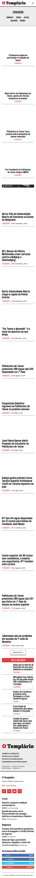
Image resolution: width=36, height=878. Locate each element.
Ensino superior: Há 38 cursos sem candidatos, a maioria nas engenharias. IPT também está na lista (17, 560)
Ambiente (10, 17)
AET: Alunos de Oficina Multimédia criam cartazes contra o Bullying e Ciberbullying (16, 255)
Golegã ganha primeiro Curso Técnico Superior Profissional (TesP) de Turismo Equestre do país (18, 482)
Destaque (17, 672)
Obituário (14, 20)
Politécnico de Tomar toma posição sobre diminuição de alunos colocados (18, 134)
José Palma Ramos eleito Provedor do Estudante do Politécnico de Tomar (15, 443)
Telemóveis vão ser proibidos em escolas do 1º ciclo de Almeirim (17, 638)
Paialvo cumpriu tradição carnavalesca (14, 804)
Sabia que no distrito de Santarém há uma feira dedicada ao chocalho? (23, 667)
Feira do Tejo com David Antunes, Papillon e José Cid (16, 841)
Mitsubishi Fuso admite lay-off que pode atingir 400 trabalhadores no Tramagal (23, 680)
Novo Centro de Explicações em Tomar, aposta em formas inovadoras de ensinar (18, 96)
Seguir (31, 859)
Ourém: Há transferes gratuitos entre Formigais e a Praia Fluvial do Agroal (22, 695)
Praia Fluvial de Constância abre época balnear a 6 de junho (23, 708)
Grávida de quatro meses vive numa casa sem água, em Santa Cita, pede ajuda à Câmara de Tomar (22, 723)
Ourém (16, 701)
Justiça (26, 17)
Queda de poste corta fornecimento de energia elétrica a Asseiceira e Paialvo (16, 814)
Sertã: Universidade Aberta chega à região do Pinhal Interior (16, 294)
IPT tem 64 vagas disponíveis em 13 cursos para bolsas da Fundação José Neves (17, 521)
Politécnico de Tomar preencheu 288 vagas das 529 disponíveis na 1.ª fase (17, 368)
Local (4, 819)
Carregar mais (18, 652)
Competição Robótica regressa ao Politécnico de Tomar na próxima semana (16, 406)
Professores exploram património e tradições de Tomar (18, 58)
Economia (17, 687)
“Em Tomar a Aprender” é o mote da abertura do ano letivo (16, 331)
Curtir (31, 855)
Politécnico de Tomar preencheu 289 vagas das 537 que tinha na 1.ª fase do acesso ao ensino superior (18, 600)
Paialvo (4, 808)
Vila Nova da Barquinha (10, 845)
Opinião (22, 20)
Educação (18, 63)
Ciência (18, 17)
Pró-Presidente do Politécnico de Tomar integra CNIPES (18, 170)
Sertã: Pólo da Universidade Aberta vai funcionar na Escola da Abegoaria (18, 216)
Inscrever (30, 867)
